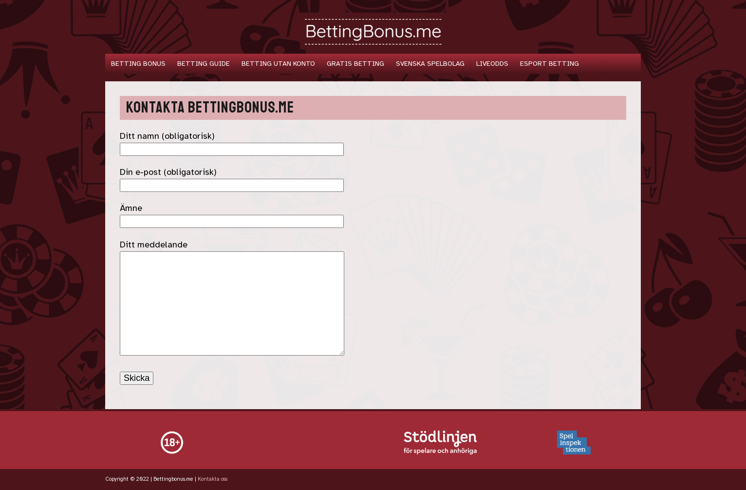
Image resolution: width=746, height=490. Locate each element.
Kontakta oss (212, 479)
